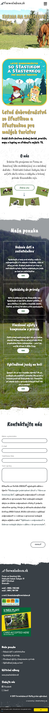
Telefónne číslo (8, 456)
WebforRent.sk (41, 701)
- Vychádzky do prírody (10, 655)
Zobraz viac (24, 187)
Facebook (6, 686)
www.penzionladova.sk (10, 675)
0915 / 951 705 (12, 590)
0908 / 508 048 (13, 588)
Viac (23, 276)
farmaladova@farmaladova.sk (19, 595)
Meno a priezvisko (9, 436)
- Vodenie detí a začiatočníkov (13, 651)
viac (2, 711)
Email (5, 690)
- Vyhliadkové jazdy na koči (12, 663)
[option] (24, 27)
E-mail (4, 446)
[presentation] (19, 533)
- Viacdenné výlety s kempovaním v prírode (18, 659)
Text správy (7, 466)
